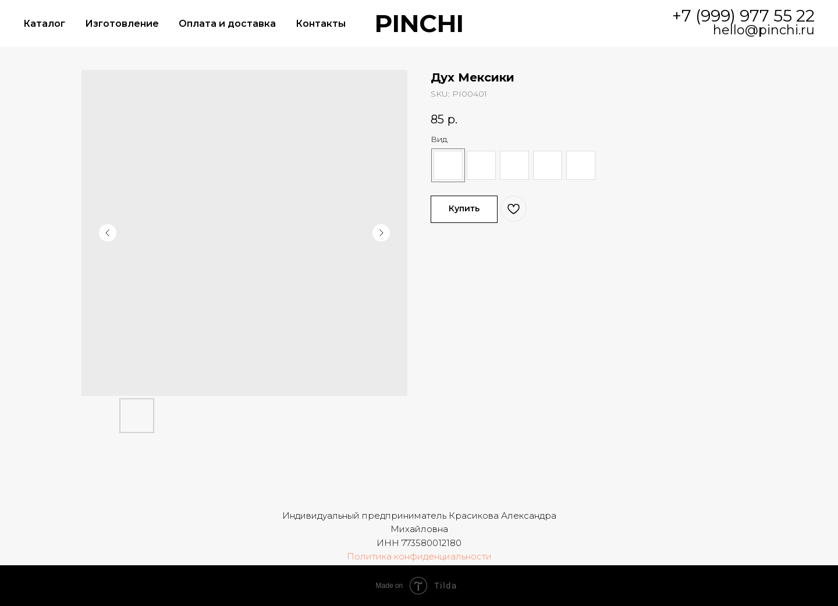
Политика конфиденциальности (419, 556)
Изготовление (122, 23)
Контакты (321, 23)
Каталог (44, 23)
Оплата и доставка (227, 23)
